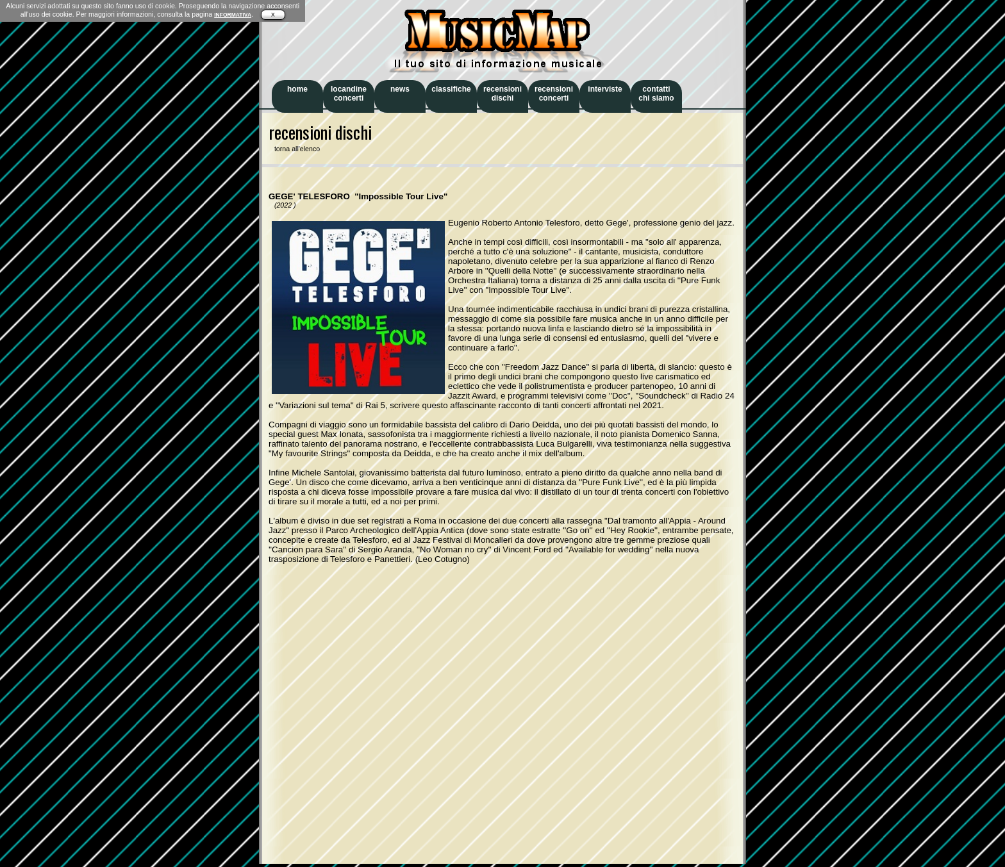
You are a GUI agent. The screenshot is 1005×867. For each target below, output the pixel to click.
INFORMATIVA (232, 15)
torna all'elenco (294, 149)
